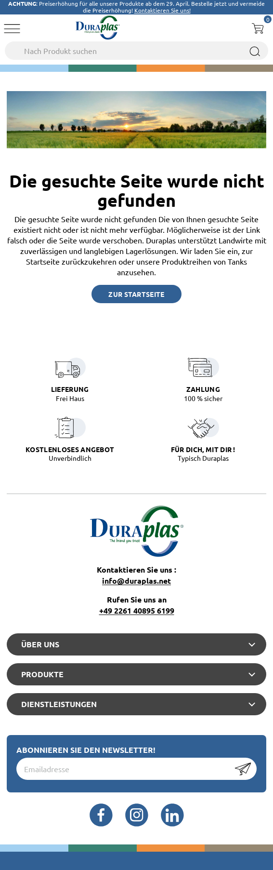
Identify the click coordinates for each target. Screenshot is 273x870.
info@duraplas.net (136, 581)
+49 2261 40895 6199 (136, 610)
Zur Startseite (136, 294)
